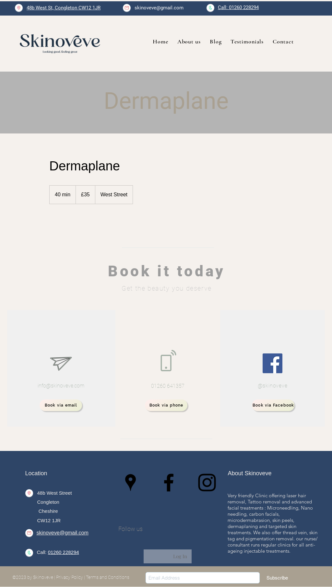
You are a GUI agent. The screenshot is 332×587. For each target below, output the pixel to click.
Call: (42, 552)
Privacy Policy (69, 577)
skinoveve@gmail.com (159, 8)
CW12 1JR (49, 520)
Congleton (48, 502)
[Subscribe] (277, 577)
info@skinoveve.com (61, 386)
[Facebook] (272, 363)
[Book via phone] (166, 405)
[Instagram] (207, 482)
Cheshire (47, 511)
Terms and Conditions (107, 577)
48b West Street (54, 493)
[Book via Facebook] (273, 405)
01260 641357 (167, 386)
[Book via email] (61, 405)
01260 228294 (63, 552)
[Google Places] (130, 482)
